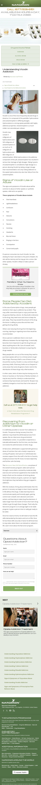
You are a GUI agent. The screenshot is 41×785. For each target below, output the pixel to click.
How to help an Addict (19, 64)
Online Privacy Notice (30, 779)
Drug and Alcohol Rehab (20, 48)
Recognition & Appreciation (9, 741)
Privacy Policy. (27, 583)
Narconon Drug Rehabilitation (10, 724)
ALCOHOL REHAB (20, 56)
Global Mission (16, 738)
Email (4, 556)
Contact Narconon (13, 755)
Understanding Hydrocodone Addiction (18, 662)
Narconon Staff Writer (16, 76)
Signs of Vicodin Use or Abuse (11, 85)
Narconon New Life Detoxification (16, 465)
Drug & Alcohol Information (16, 756)
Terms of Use (8, 780)
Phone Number (7, 564)
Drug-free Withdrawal (25, 724)
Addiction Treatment (25, 755)
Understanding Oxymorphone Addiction (18, 658)
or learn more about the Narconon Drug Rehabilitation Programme (20, 412)
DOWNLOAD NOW (20, 294)
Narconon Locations (22, 767)
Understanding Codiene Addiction (16, 666)
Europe (21, 765)
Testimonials (9, 728)
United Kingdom (29, 765)
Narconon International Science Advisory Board (24, 740)
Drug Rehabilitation (20, 728)
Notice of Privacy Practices (18, 780)
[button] (20, 773)
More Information (6, 753)
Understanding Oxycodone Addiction (17, 654)
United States (14, 765)
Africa (14, 767)
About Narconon (6, 738)
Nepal (9, 767)
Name (5, 548)
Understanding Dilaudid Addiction (16, 670)
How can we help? (8, 571)
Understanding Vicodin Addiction (16, 682)
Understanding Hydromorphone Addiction (19, 674)
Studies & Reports (23, 741)
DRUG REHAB (20, 60)
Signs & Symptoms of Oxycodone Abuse (18, 678)
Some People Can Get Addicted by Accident (15, 88)
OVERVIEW (20, 52)
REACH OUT (19, 589)
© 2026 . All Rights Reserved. (13, 779)
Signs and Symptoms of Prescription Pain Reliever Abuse (18, 688)
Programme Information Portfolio (21, 753)
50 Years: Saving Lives (28, 738)
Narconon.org (5, 765)
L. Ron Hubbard (15, 743)
